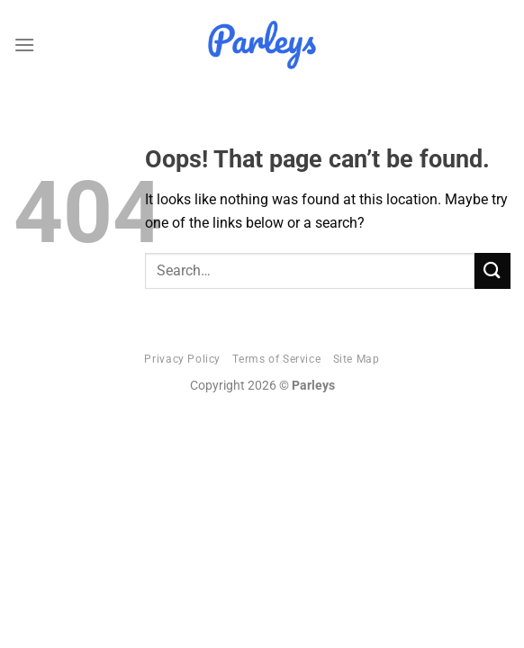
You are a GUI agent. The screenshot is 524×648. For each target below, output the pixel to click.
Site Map (356, 359)
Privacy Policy (182, 359)
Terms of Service (276, 359)
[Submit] (492, 270)
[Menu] (24, 44)
